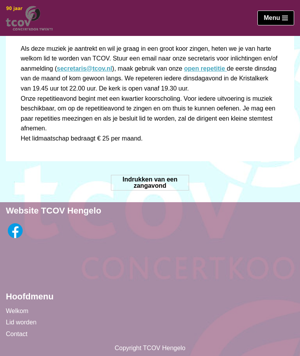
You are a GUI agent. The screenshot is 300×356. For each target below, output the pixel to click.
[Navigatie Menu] (275, 18)
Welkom (17, 311)
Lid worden (21, 322)
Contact (16, 334)
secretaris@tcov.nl (84, 68)
